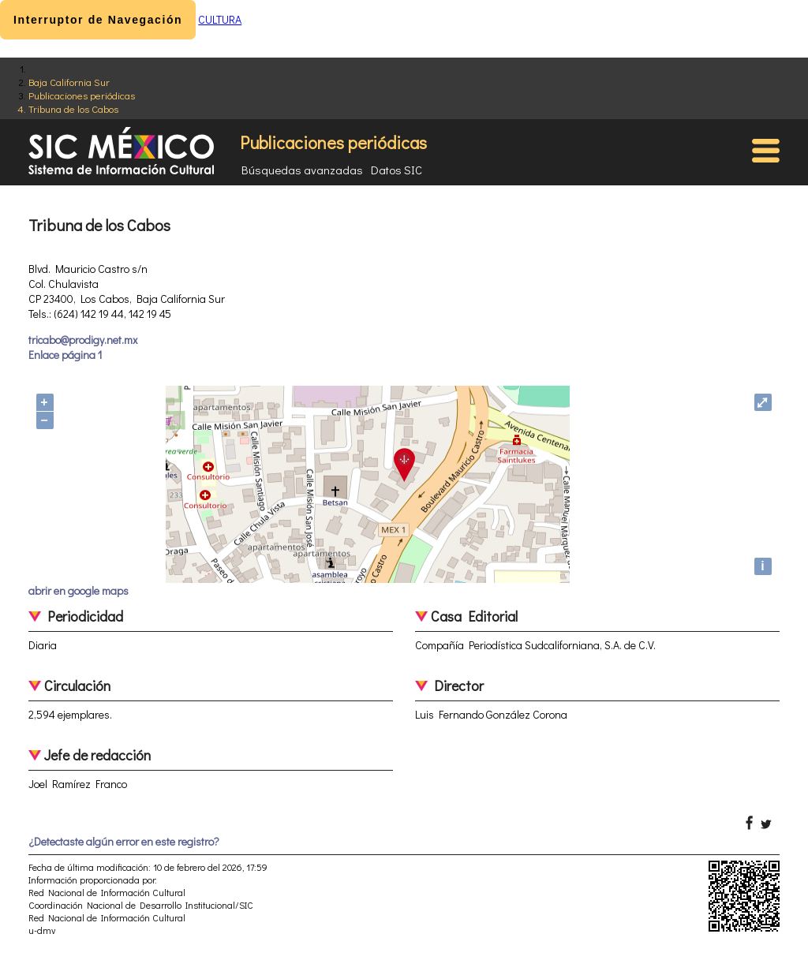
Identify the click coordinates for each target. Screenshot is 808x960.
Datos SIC (396, 169)
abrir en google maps (78, 590)
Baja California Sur (69, 81)
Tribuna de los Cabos (73, 108)
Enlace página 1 (65, 354)
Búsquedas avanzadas (302, 169)
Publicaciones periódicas (81, 95)
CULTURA (219, 19)
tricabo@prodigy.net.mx (82, 339)
